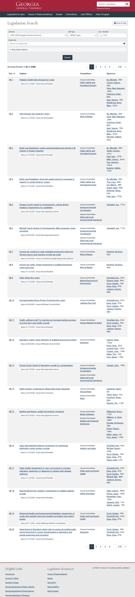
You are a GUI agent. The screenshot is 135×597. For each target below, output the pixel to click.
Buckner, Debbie (114, 168)
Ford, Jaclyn (112, 357)
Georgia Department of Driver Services (19, 591)
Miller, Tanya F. (113, 159)
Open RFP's (51, 583)
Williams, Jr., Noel (114, 417)
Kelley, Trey (112, 354)
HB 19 (11, 513)
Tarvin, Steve (112, 395)
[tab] (67, 49)
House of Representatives (40, 14)
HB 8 (11, 265)
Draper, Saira (112, 188)
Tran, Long (111, 182)
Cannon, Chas (113, 340)
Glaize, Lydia (112, 460)
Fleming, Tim (112, 403)
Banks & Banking (87, 414)
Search (67, 57)
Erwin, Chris (112, 346)
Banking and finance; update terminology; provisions (42, 412)
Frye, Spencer (113, 162)
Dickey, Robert (113, 429)
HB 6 (11, 228)
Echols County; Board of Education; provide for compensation (46, 365)
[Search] (110, 4)
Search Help (120, 23)
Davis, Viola (112, 286)
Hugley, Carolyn (113, 151)
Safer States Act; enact (30, 278)
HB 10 (11, 300)
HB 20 (11, 529)
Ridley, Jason (112, 434)
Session (12, 32)
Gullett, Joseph (113, 505)
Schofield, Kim (113, 278)
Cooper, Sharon (113, 83)
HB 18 (11, 491)
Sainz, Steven (113, 491)
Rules (82, 398)
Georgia (29, 5)
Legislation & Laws (16, 14)
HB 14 (11, 389)
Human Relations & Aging (91, 323)
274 (120, 67)
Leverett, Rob (113, 348)
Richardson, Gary (114, 496)
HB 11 (11, 320)
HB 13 (11, 365)
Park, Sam (111, 156)
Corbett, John (113, 351)
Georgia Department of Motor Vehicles (20, 587)
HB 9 (11, 278)
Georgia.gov (10, 574)
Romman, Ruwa (114, 191)
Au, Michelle (112, 80)
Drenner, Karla (113, 281)
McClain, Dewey (113, 448)
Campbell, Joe (113, 205)
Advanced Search (103, 8)
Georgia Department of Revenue (17, 595)
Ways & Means (86, 117)
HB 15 (11, 412)
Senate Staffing (53, 587)
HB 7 (11, 252)
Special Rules (85, 392)
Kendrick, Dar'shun (115, 252)
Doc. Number (104, 32)
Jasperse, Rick (113, 502)
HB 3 (11, 148)
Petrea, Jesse (113, 494)
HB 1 (11, 80)
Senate (59, 14)
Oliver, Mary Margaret (116, 88)
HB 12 (11, 340)
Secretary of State (12, 583)
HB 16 (11, 446)
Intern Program (102, 14)
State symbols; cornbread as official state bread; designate (45, 389)
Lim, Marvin (112, 185)
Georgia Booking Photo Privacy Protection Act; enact (42, 300)
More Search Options (19, 49)
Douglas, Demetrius (115, 423)
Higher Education (87, 494)
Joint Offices (86, 14)
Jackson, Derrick (114, 289)
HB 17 (11, 468)
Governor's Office (12, 578)
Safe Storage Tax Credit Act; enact (34, 114)
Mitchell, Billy (112, 477)
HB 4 (11, 179)
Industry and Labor (88, 448)
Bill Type (72, 32)
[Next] (125, 66)
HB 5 (11, 205)
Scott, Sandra (113, 283)
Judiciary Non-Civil (88, 303)
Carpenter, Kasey (114, 389)
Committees (71, 14)
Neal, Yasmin (112, 100)
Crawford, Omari (114, 94)
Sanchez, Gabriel (114, 137)
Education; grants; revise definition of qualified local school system (48, 340)
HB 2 (11, 114)
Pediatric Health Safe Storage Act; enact (37, 80)
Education (84, 343)
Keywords (12, 40)
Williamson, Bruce (114, 412)
